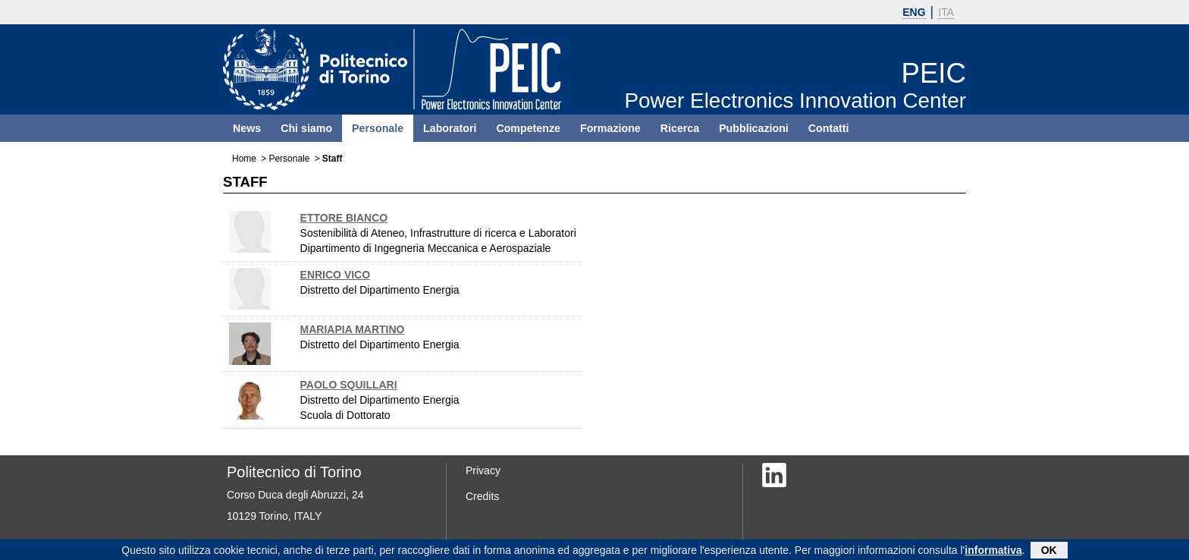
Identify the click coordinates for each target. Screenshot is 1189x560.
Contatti (828, 128)
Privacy (483, 470)
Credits (482, 496)
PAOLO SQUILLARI (348, 385)
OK (1049, 551)
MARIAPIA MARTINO (352, 329)
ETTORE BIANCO (344, 218)
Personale (377, 128)
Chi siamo (306, 128)
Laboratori (449, 128)
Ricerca (679, 128)
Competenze (528, 128)
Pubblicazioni (754, 128)
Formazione (610, 128)
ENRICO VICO (335, 275)
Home (244, 158)
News (247, 128)
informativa (993, 551)
